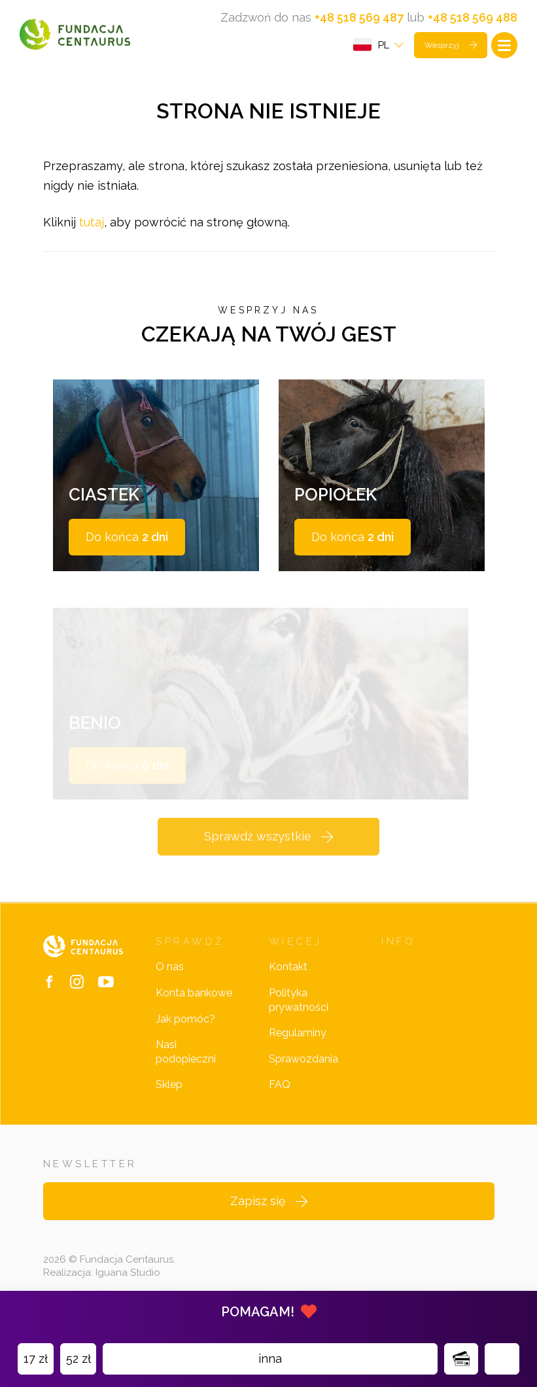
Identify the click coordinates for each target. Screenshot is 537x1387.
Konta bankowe (194, 1004)
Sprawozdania (303, 1070)
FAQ (279, 1096)
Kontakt (288, 978)
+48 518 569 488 (472, 17)
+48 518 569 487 (359, 17)
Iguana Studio (127, 1284)
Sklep (169, 1096)
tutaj (91, 224)
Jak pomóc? (185, 1030)
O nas (170, 978)
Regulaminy (297, 1044)
